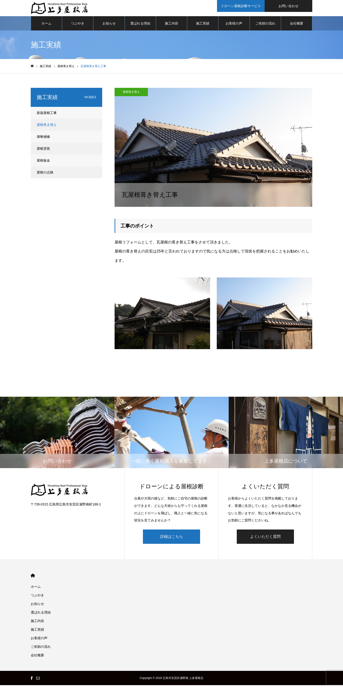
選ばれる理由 (140, 26)
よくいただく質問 (265, 539)
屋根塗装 (43, 151)
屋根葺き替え (131, 94)
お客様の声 (234, 26)
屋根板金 (43, 163)
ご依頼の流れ (265, 26)
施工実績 (202, 26)
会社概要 (296, 26)
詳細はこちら (171, 539)
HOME (33, 578)
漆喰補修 (43, 139)
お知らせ (109, 26)
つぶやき (77, 26)
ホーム (46, 26)
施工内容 (171, 26)
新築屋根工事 (47, 116)
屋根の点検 (45, 175)
